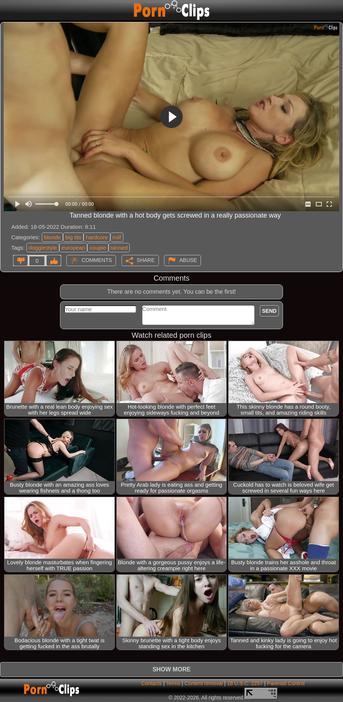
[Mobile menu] (7, 10)
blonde (52, 237)
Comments (97, 260)
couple (97, 247)
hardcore (97, 237)
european (73, 247)
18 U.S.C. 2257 (245, 683)
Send (269, 311)
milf (117, 237)
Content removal (204, 683)
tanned (119, 247)
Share (146, 260)
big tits (73, 237)
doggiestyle (43, 247)
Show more (171, 669)
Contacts (151, 683)
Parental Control (286, 683)
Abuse (188, 260)
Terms (173, 683)
